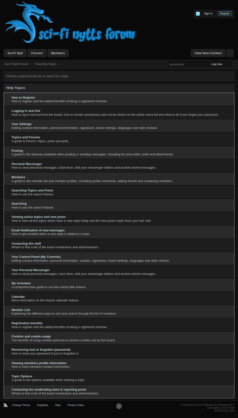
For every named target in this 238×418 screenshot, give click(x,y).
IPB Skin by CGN (224, 410)
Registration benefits (27, 323)
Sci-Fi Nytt (15, 53)
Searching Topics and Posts (32, 190)
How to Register (23, 97)
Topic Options (22, 376)
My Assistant (21, 283)
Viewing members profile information (39, 363)
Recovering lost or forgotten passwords (41, 349)
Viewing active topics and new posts (39, 217)
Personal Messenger (27, 164)
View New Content (208, 53)
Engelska (42, 405)
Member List (21, 310)
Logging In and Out (26, 111)
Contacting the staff (26, 243)
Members (58, 53)
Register (225, 13)
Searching (19, 203)
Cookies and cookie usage (31, 336)
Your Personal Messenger (31, 270)
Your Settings (22, 124)
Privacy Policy (76, 405)
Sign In (208, 13)
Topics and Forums (26, 137)
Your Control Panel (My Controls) (36, 257)
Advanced (234, 64)
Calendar (18, 296)
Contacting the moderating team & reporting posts (49, 389)
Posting (17, 150)
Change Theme (21, 405)
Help (58, 405)
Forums (37, 53)
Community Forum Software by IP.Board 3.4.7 (207, 404)
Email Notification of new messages (38, 230)
